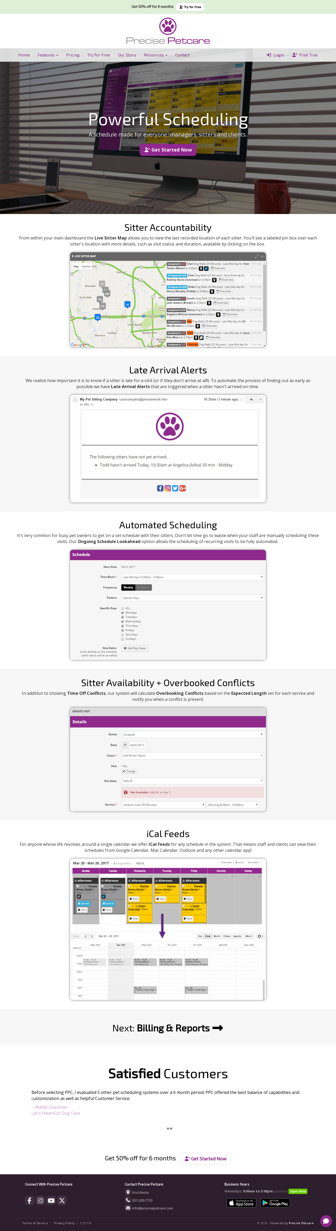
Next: (168, 1027)
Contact (182, 54)
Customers (168, 1073)
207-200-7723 (142, 1200)
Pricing (73, 54)
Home (24, 54)
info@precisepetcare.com (152, 1208)
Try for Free (190, 7)
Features (48, 54)
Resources (155, 54)
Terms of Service (35, 1223)
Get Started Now (168, 150)
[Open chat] (326, 1221)
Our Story (127, 54)
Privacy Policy (64, 1223)
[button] (37, 1106)
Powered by (292, 1223)
